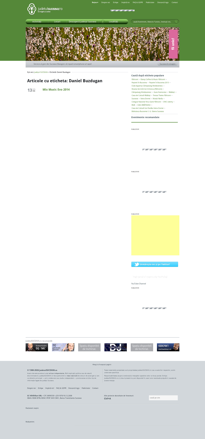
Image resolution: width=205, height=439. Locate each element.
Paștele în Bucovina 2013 (159, 82)
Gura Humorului (160, 92)
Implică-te (125, 2)
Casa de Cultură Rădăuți (141, 95)
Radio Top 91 (131, 414)
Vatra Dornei (145, 98)
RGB (133, 105)
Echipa (115, 2)
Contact (175, 2)
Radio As (173, 414)
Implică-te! (49, 388)
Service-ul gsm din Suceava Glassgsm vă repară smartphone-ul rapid (62, 64)
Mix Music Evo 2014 (56, 89)
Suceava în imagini (169, 64)
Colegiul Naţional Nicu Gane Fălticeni (146, 102)
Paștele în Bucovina (139, 82)
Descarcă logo (162, 2)
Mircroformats (52, 428)
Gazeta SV (79, 414)
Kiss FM (120, 414)
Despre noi (105, 2)
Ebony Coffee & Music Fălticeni (153, 79)
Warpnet (146, 414)
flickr (68, 428)
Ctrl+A (107, 398)
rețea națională (72, 376)
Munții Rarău (158, 98)
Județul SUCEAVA (44, 9)
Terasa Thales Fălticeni (162, 95)
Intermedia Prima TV (110, 414)
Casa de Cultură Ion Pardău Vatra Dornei (148, 108)
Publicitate (150, 2)
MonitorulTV (49, 414)
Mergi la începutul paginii (100, 365)
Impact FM (96, 414)
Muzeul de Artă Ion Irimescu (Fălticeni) (147, 89)
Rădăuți (172, 92)
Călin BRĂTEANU (144, 105)
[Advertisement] (155, 235)
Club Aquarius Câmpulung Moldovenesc (147, 86)
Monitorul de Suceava (32, 414)
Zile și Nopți (161, 414)
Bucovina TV (64, 414)
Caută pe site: (148, 397)
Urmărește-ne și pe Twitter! (155, 264)
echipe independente (56, 373)
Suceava (135, 98)
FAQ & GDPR (138, 2)
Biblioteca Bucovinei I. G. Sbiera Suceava (148, 111)
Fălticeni (135, 79)
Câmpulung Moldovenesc (141, 92)
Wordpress (34, 428)
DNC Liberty (168, 102)
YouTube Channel (138, 283)
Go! (176, 22)
